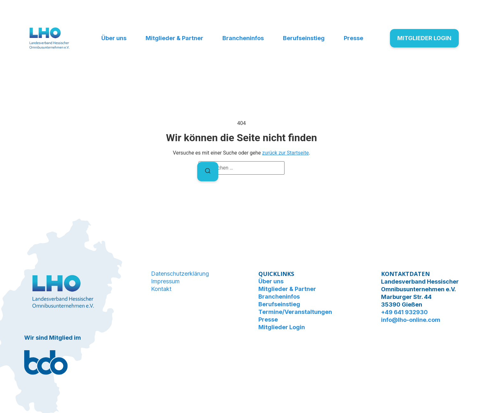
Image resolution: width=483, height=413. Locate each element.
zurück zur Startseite (285, 153)
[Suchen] (207, 171)
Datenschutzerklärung (180, 273)
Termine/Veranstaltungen (295, 311)
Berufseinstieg (304, 38)
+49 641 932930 (404, 312)
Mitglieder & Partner (174, 38)
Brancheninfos (243, 38)
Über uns (113, 38)
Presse (353, 38)
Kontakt (161, 289)
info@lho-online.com (410, 319)
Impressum (165, 281)
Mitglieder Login (281, 327)
